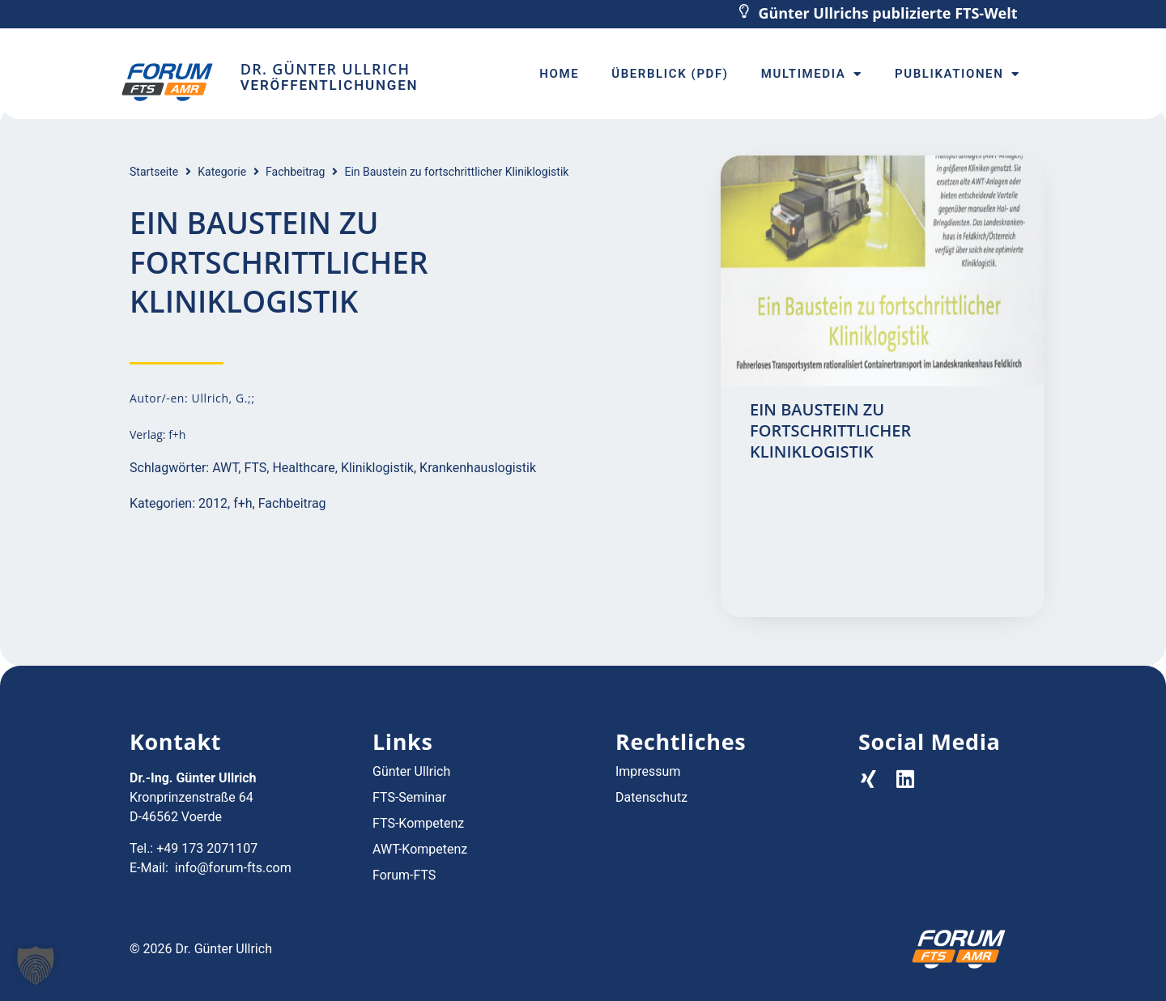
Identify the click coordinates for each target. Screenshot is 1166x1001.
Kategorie (222, 171)
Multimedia (811, 74)
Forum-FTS (404, 875)
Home (559, 73)
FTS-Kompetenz (418, 823)
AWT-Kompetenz (419, 849)
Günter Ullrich (411, 771)
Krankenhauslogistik (477, 467)
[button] (35, 965)
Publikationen (957, 74)
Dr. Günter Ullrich (325, 69)
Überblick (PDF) (669, 73)
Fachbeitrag (295, 171)
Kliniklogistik (377, 467)
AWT (225, 467)
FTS (255, 467)
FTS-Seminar (409, 797)
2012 (213, 503)
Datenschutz (651, 797)
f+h (242, 503)
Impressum (648, 771)
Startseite (154, 171)
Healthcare (303, 467)
